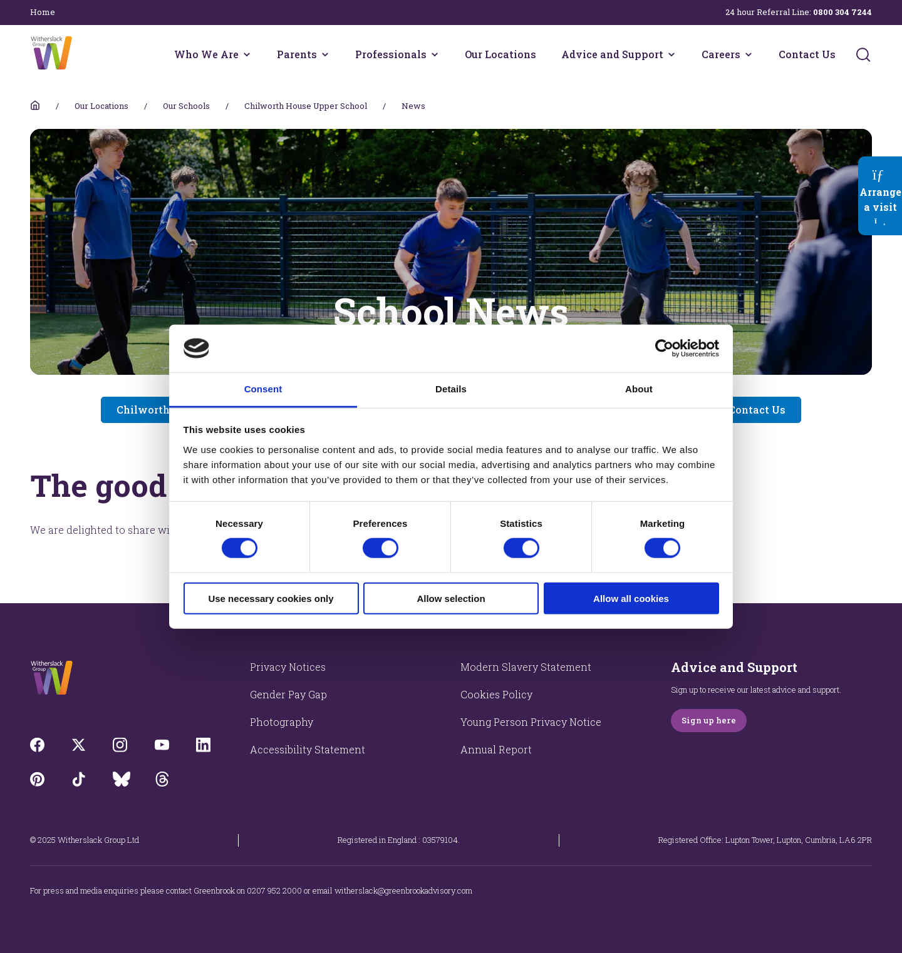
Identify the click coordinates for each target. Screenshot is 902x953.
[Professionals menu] (435, 54)
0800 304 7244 (842, 12)
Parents (297, 54)
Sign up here (709, 720)
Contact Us (807, 54)
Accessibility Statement (307, 749)
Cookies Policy (496, 694)
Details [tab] (451, 389)
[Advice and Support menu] (671, 54)
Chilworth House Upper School (305, 105)
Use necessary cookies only (270, 598)
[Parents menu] (325, 54)
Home (42, 12)
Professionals (391, 54)
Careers (721, 54)
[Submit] (863, 54)
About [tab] (639, 389)
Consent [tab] (263, 389)
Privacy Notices (288, 666)
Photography (281, 721)
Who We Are (206, 54)
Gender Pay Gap (288, 694)
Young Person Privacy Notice (530, 721)
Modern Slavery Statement (525, 666)
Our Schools (186, 105)
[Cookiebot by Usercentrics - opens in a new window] (664, 348)
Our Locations (500, 54)
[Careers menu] (749, 54)
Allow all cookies (631, 598)
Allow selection (451, 598)
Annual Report (496, 749)
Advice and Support (612, 54)
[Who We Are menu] (247, 54)
